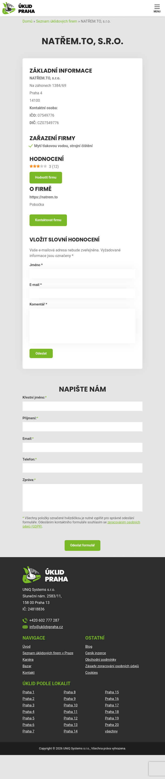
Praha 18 (112, 712)
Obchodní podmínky (100, 659)
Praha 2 (28, 699)
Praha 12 (70, 718)
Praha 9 (70, 699)
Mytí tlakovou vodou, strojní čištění (63, 146)
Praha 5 (28, 718)
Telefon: (29, 459)
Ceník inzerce (95, 653)
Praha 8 (70, 692)
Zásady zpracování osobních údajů (112, 666)
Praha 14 (70, 731)
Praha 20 (112, 725)
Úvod (26, 646)
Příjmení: (29, 418)
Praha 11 (70, 712)
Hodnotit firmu (45, 177)
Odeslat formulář (82, 545)
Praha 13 (70, 725)
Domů (27, 21)
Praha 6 (28, 725)
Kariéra (28, 659)
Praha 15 (112, 692)
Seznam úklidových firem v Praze (48, 653)
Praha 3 (28, 705)
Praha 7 (28, 731)
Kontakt (29, 673)
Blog (88, 646)
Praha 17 (112, 705)
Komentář (38, 304)
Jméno (36, 265)
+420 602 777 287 (44, 620)
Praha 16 (112, 699)
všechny (111, 731)
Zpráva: (28, 480)
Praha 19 (112, 718)
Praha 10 (70, 705)
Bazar (27, 666)
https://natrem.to (44, 197)
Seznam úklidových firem (56, 21)
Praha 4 (28, 712)
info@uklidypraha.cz (46, 627)
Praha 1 (28, 692)
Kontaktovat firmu (48, 220)
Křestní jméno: (34, 397)
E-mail (36, 285)
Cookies (91, 673)
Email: (27, 439)
